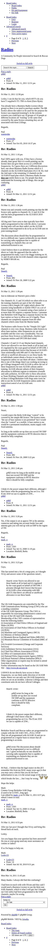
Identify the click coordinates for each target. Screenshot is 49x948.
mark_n (4, 540)
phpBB (14, 915)
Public (14, 8)
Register (14, 22)
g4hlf (3, 74)
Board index (16, 5)
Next (13, 43)
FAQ (13, 19)
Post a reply (6, 72)
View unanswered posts (21, 31)
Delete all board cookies (21, 933)
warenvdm (5, 134)
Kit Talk (14, 13)
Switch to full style (24, 63)
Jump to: (6, 900)
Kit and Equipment (19, 10)
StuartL (4, 271)
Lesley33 (5, 855)
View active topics (19, 34)
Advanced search (18, 29)
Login (13, 24)
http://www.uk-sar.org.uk (16, 668)
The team (15, 930)
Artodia (25, 919)
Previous (15, 41)
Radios (7, 49)
